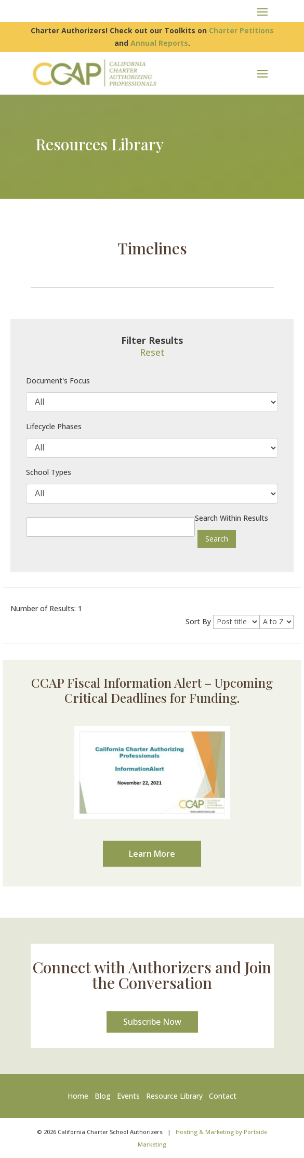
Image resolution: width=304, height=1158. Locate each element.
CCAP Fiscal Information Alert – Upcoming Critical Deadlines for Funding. (152, 690)
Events (128, 1096)
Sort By (198, 621)
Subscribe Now (152, 1021)
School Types (48, 472)
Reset (152, 352)
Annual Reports (159, 43)
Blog (103, 1096)
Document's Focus (58, 380)
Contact (222, 1096)
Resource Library (174, 1096)
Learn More (152, 853)
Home (80, 1096)
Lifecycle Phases (54, 426)
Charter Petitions (241, 30)
